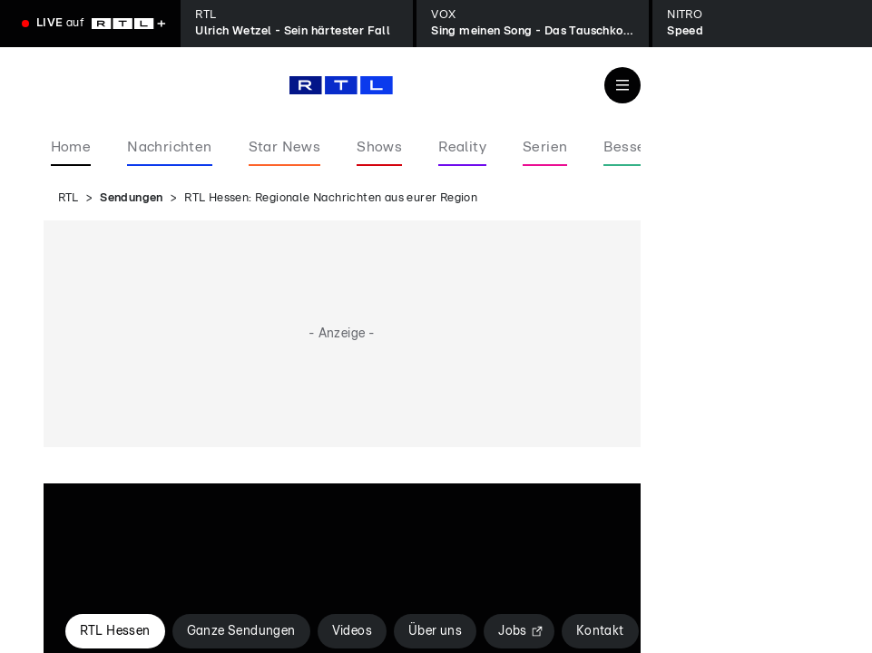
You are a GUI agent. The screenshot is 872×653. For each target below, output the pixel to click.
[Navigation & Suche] (622, 85)
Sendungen (131, 198)
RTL (68, 198)
